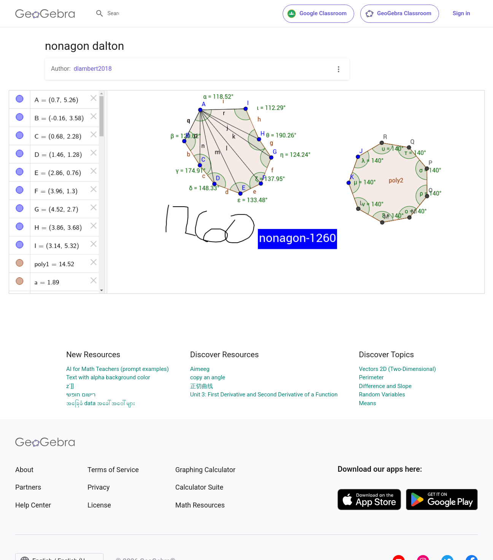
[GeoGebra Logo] (45, 13)
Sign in (461, 13)
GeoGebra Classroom (398, 13)
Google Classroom (317, 13)
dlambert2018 (93, 68)
